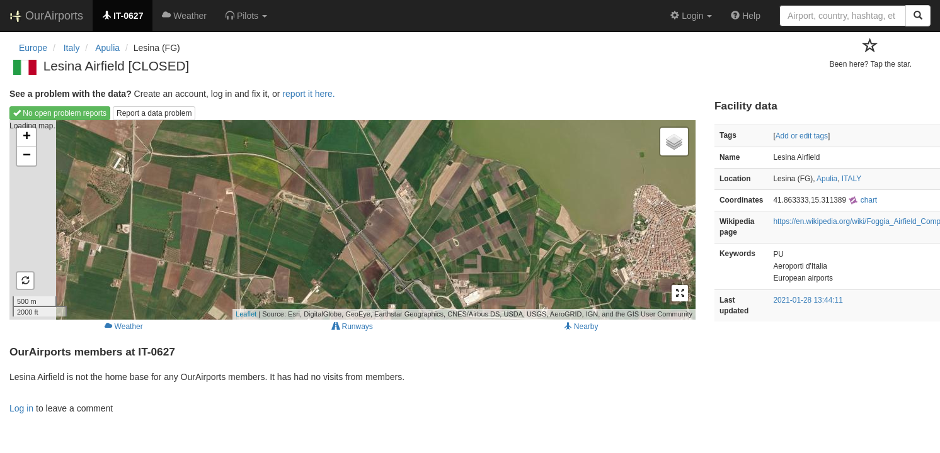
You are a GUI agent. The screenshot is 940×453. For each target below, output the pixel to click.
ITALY (851, 178)
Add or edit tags (802, 135)
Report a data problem (154, 113)
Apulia (827, 178)
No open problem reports (59, 113)
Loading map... (350, 219)
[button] (246, 15)
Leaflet (246, 314)
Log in (21, 408)
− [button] (27, 156)
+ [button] (27, 137)
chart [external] (862, 200)
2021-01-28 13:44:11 (807, 300)
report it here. (308, 94)
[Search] (918, 15)
